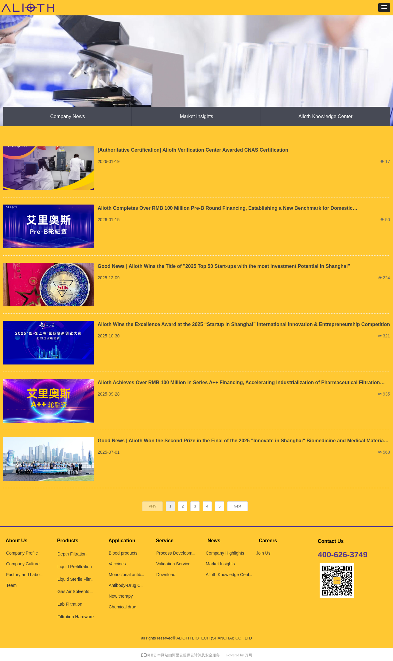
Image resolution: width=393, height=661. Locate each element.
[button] (384, 7)
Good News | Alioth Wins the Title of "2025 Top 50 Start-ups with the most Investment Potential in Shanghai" (224, 266)
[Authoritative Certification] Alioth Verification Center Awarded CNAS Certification (193, 150)
